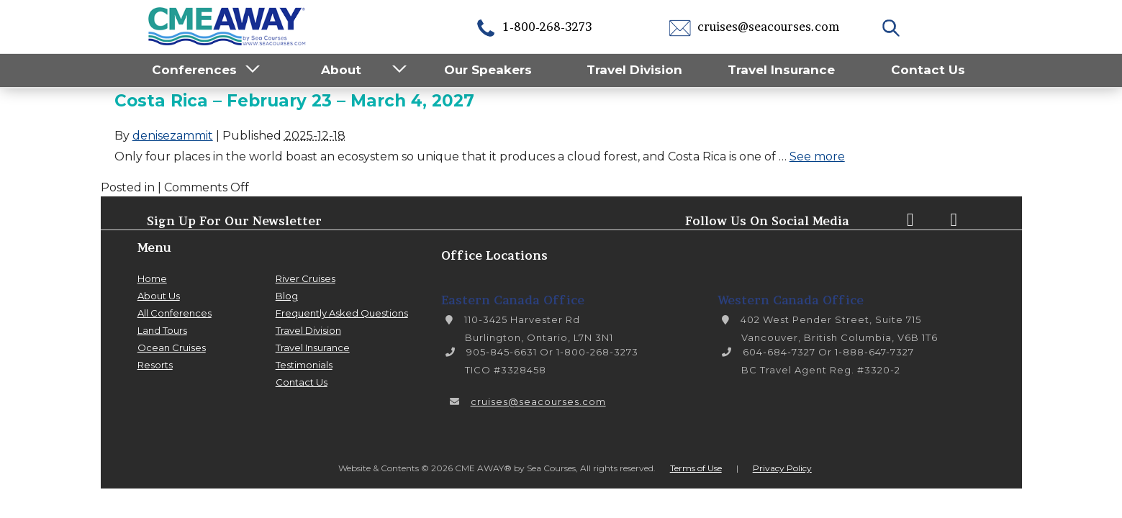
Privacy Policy (782, 468)
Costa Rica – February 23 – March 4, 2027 (294, 101)
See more (817, 156)
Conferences (194, 70)
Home (152, 278)
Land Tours (162, 330)
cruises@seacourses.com (754, 26)
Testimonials (304, 365)
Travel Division (634, 70)
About (341, 70)
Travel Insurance (781, 70)
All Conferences (174, 313)
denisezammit (172, 135)
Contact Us (928, 70)
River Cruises (305, 278)
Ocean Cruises (171, 347)
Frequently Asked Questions (342, 313)
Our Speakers (488, 70)
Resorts (155, 365)
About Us (158, 295)
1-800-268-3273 (533, 26)
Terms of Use (696, 468)
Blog (287, 295)
